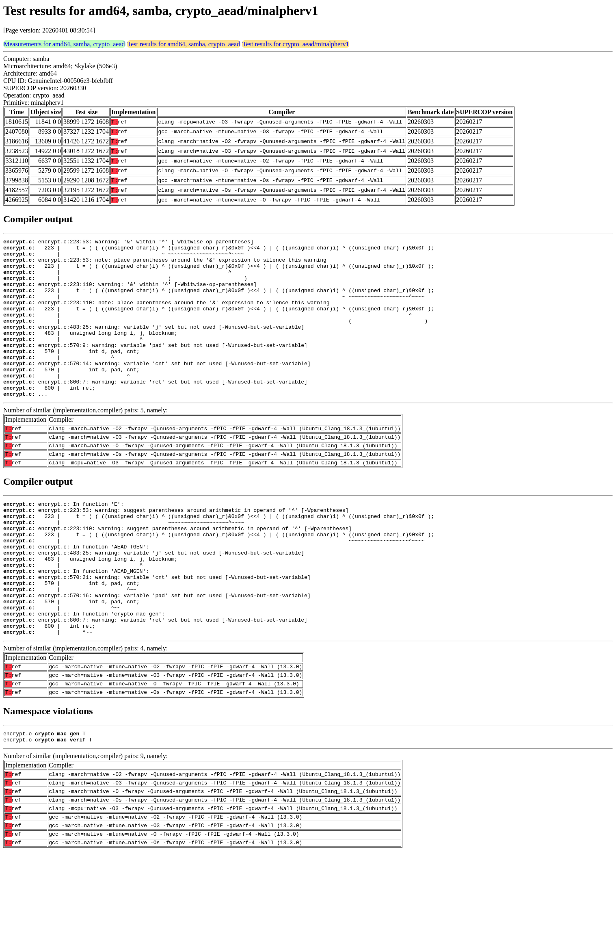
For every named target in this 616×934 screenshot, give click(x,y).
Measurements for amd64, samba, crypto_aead (64, 44)
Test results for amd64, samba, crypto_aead (184, 44)
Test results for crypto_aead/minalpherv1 (295, 44)
